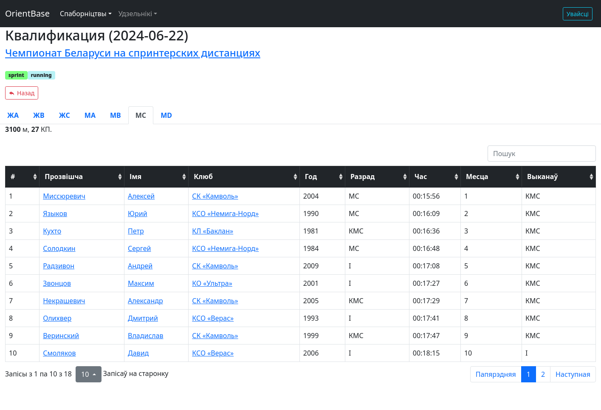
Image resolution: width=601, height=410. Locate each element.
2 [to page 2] (543, 374)
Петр (136, 231)
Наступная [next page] (573, 374)
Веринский (61, 335)
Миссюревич (64, 196)
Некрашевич (64, 300)
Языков (55, 213)
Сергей (139, 248)
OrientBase (27, 13)
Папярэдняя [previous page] (496, 374)
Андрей (140, 265)
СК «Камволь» (215, 196)
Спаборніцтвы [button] (83, 13)
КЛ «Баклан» (212, 231)
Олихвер (57, 318)
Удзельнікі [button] (135, 13)
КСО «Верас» (213, 318)
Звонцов (57, 283)
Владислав (146, 335)
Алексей (141, 196)
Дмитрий (143, 318)
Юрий (137, 213)
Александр (145, 300)
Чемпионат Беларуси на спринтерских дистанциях (132, 53)
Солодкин (59, 248)
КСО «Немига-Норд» (225, 213)
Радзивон (58, 265)
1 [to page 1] (528, 374)
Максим (141, 283)
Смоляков (59, 353)
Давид (138, 353)
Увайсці (578, 14)
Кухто (52, 231)
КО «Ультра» (212, 283)
